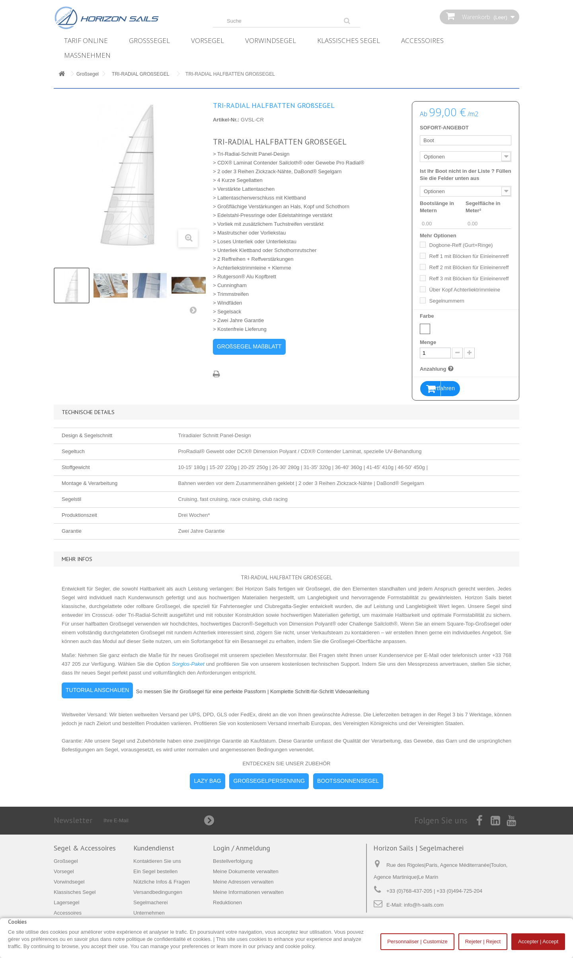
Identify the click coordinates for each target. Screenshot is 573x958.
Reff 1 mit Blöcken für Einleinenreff (469, 256)
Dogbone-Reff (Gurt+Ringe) (461, 245)
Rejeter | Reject (483, 941)
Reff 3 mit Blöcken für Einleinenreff (469, 279)
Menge (428, 342)
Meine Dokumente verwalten (246, 872)
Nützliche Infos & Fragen (161, 882)
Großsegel (149, 40)
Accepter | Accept (538, 941)
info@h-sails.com (424, 905)
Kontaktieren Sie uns (157, 861)
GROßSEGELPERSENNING (269, 781)
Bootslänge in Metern (437, 206)
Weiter (195, 312)
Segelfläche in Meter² (483, 206)
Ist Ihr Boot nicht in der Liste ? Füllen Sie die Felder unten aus (465, 174)
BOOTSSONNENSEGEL (348, 781)
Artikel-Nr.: (226, 120)
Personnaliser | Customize (417, 941)
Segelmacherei (150, 903)
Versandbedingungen (157, 892)
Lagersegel (66, 903)
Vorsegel (207, 40)
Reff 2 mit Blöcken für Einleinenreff (469, 267)
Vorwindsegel (270, 40)
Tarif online (86, 40)
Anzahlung (438, 369)
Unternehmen (149, 913)
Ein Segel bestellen (155, 872)
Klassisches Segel (348, 40)
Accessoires (422, 40)
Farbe (427, 316)
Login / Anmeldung (241, 848)
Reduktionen (227, 903)
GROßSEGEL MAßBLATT (249, 346)
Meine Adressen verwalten (243, 882)
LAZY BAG (207, 781)
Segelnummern (446, 301)
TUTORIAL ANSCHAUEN (97, 690)
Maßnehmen (87, 55)
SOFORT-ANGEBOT (444, 128)
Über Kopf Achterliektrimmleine (464, 290)
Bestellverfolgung (233, 861)
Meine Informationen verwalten (248, 892)
